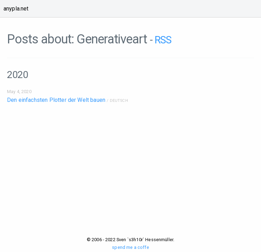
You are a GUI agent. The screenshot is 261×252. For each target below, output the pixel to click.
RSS (163, 40)
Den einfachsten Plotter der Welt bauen (56, 100)
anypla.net (16, 8)
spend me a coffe (130, 247)
